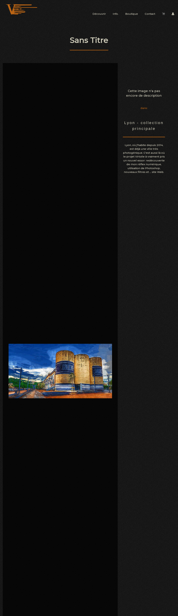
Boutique (131, 13)
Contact (150, 13)
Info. (115, 13)
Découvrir (99, 13)
